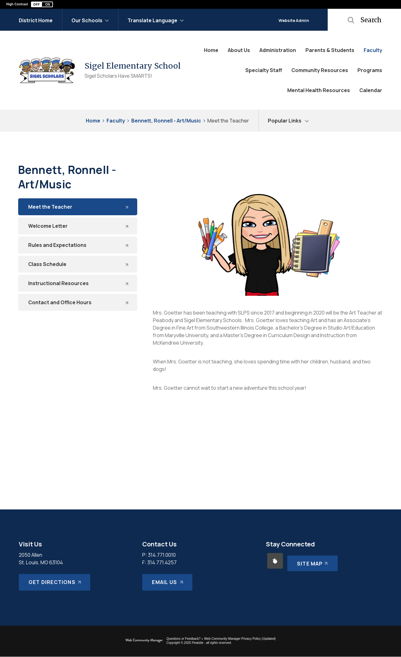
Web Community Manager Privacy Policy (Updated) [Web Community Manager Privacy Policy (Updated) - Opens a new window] (240, 638)
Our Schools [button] (86, 20)
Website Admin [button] (294, 20)
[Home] (211, 50)
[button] (42, 4)
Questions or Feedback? (183, 638)
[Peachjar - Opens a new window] (275, 561)
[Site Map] (311, 561)
